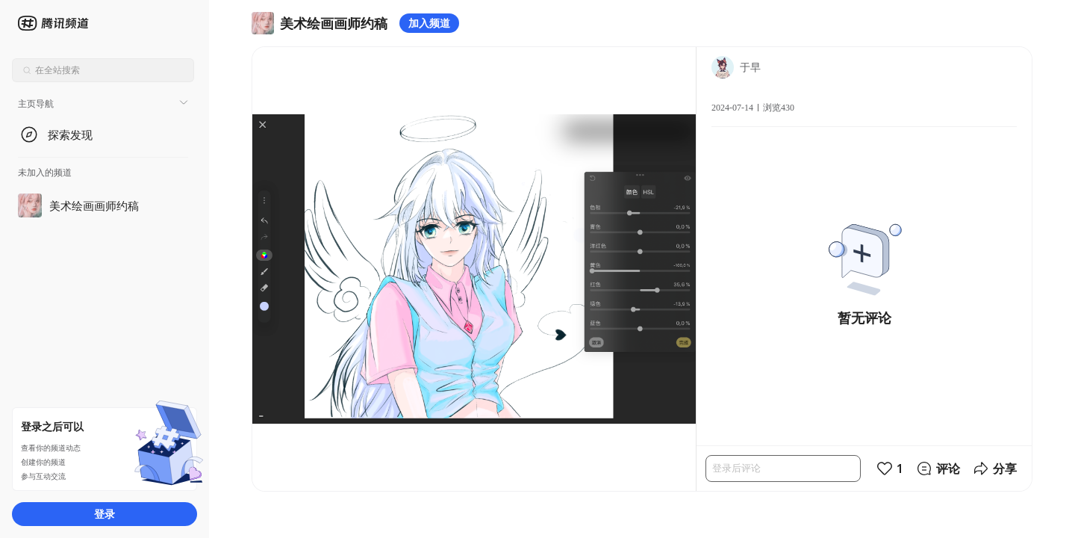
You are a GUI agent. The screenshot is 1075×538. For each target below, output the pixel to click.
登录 (104, 514)
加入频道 (429, 23)
